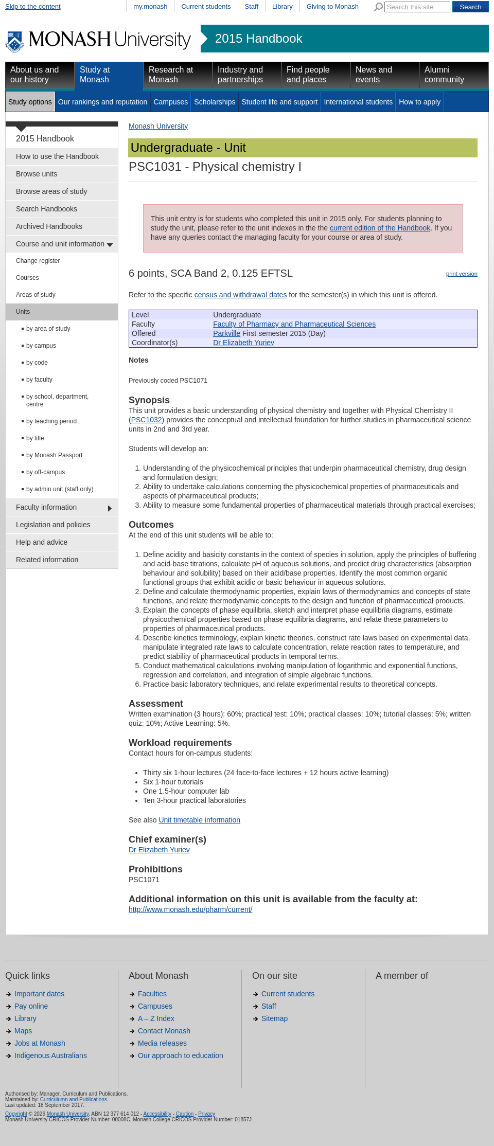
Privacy (206, 1114)
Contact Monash (164, 1031)
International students (358, 102)
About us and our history (34, 74)
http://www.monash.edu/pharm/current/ (190, 909)
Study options (30, 102)
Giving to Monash (333, 6)
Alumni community (444, 74)
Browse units (36, 174)
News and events (374, 74)
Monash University (158, 126)
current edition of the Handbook (380, 228)
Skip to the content (33, 6)
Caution (184, 1114)
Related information (47, 560)
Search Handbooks (46, 209)
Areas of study (36, 294)
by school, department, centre (57, 400)
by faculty (39, 379)
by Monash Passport (54, 455)
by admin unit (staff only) (60, 489)
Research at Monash (171, 74)
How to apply (419, 102)
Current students (206, 6)
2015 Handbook (258, 38)
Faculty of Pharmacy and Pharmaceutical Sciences (294, 324)
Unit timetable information (199, 820)
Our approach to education (180, 1055)
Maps (23, 1031)
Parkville (226, 333)
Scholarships (214, 102)
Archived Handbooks (49, 226)
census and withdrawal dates (241, 295)
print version (462, 274)
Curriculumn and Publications (73, 1099)
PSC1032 (146, 420)
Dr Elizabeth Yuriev (243, 342)
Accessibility (157, 1114)
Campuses (170, 102)
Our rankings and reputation (103, 102)
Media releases (162, 1043)
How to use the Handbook (57, 156)
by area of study (48, 328)
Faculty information (46, 507)
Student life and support (279, 102)
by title (35, 438)
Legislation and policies (53, 525)
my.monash (150, 6)
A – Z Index (156, 1018)
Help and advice (41, 542)
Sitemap (274, 1018)
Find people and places (308, 74)
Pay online (31, 1006)
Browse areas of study (51, 191)
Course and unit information (60, 244)
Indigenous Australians (50, 1055)
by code (37, 362)
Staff (252, 6)
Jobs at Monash (39, 1043)
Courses (27, 277)
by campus (41, 345)
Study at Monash (95, 74)
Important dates (39, 994)
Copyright (16, 1114)
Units (23, 311)
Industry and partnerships (240, 74)
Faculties (152, 994)
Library (282, 6)
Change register (38, 260)
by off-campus (45, 472)
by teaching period (51, 421)
